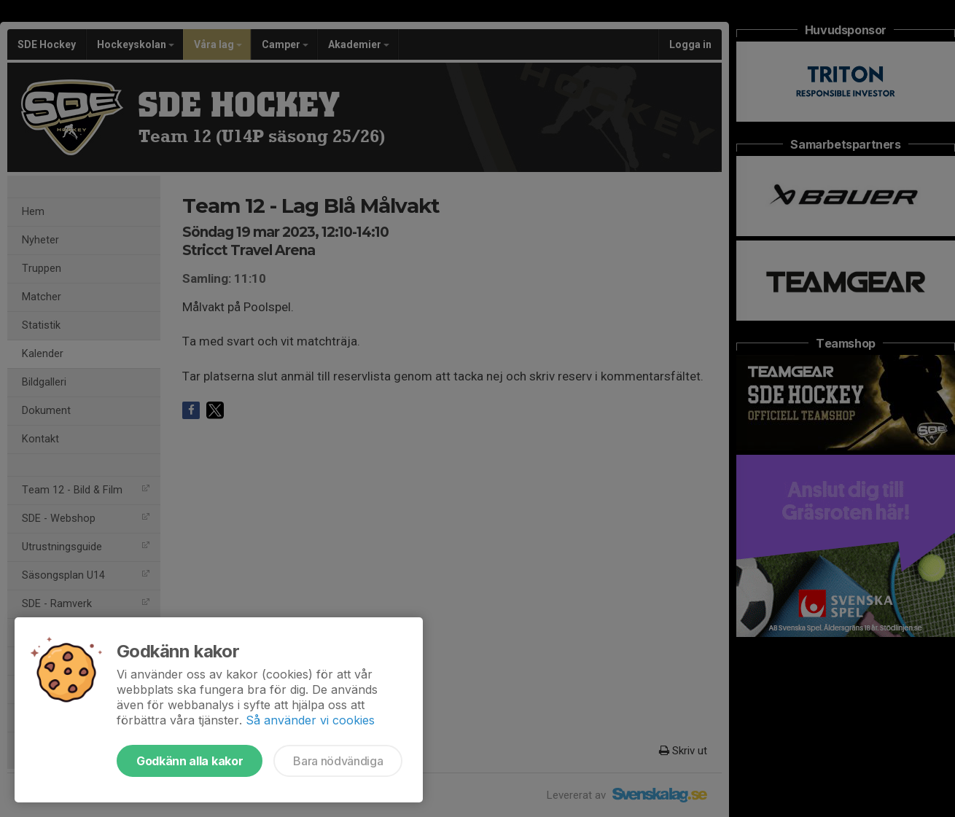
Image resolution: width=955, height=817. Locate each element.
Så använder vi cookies (310, 720)
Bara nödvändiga (338, 761)
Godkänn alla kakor (189, 761)
